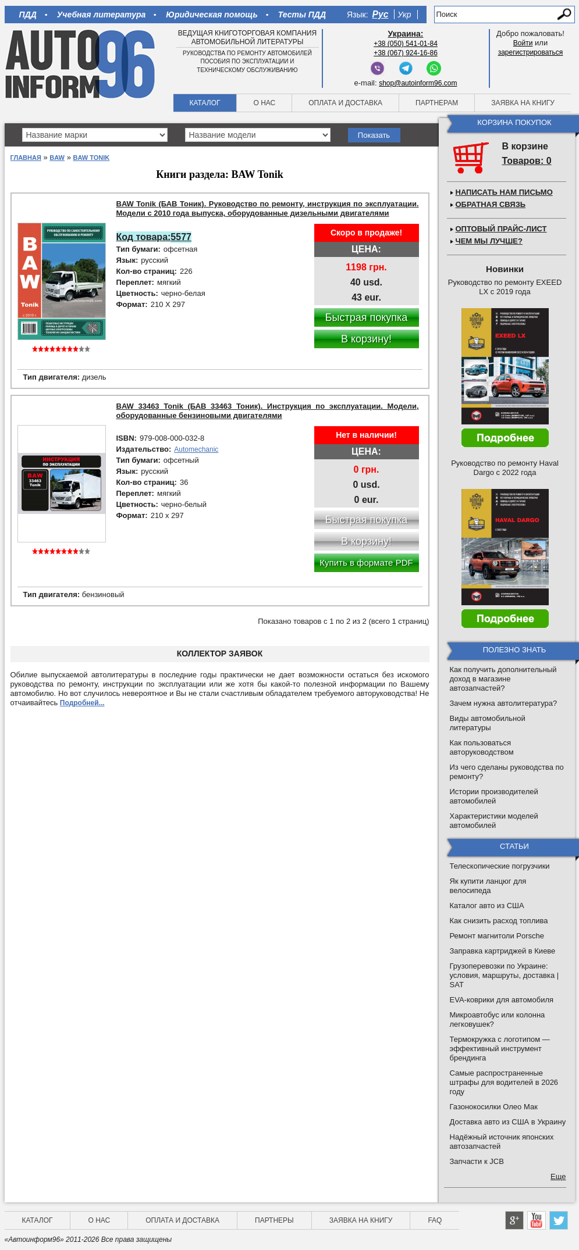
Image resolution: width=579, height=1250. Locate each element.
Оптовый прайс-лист (501, 228)
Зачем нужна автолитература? (503, 703)
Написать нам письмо (504, 192)
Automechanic (196, 449)
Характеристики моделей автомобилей (494, 821)
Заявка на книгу (523, 103)
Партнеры (274, 1220)
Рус (380, 14)
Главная (25, 157)
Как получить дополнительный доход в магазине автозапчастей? (503, 678)
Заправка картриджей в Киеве (503, 951)
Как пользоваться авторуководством (482, 747)
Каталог (205, 103)
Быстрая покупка (366, 317)
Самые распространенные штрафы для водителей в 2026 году (504, 1082)
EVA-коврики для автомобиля (502, 999)
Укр (404, 14)
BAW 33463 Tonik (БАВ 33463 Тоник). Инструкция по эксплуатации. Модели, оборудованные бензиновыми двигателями (267, 411)
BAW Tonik (91, 157)
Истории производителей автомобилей (494, 796)
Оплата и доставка (345, 103)
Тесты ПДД (302, 14)
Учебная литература (101, 14)
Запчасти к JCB (477, 1161)
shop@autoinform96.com (418, 83)
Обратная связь (491, 204)
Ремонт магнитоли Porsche (497, 935)
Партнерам (436, 103)
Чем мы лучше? (489, 241)
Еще (558, 1176)
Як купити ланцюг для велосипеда (488, 886)
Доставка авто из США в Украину (508, 1121)
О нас (264, 103)
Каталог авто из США (487, 905)
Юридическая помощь (211, 14)
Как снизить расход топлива (499, 920)
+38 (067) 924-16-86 (406, 53)
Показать (374, 135)
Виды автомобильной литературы (487, 723)
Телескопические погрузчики (500, 866)
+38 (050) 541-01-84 (406, 44)
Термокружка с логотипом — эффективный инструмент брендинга (500, 1048)
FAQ (435, 1220)
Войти (523, 43)
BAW (57, 157)
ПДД (28, 14)
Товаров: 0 (527, 161)
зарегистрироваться (530, 52)
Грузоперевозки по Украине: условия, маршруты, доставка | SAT (504, 975)
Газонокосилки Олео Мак (494, 1106)
